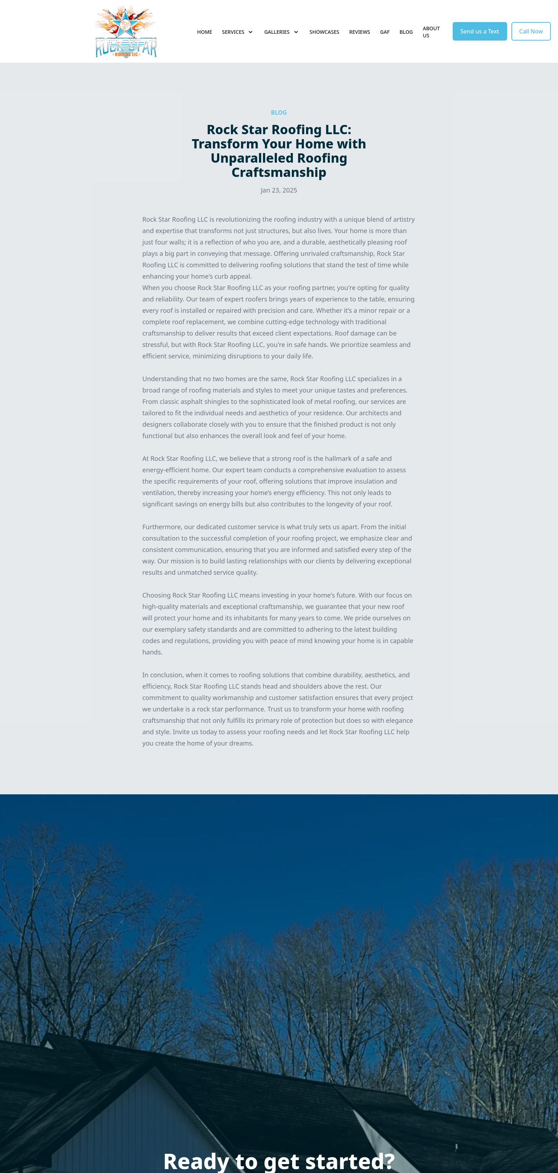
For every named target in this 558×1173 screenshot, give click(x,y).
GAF (385, 31)
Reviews (359, 31)
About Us (431, 32)
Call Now (531, 31)
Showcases (324, 31)
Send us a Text (479, 31)
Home (204, 31)
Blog (406, 31)
